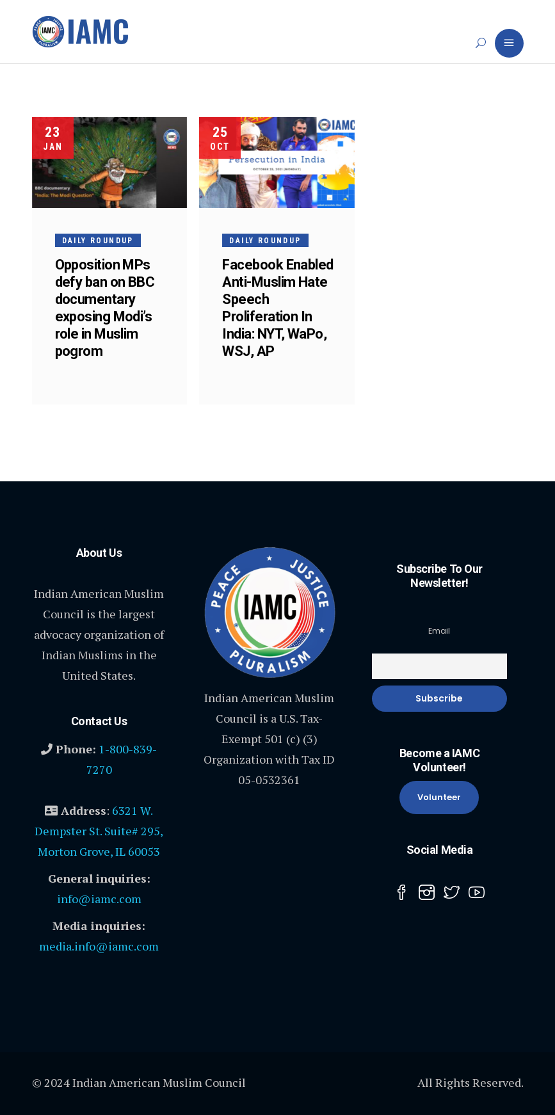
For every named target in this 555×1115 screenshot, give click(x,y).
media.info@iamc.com (99, 946)
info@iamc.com (99, 898)
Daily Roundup (98, 240)
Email (439, 630)
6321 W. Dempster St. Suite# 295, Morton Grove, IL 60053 (99, 831)
